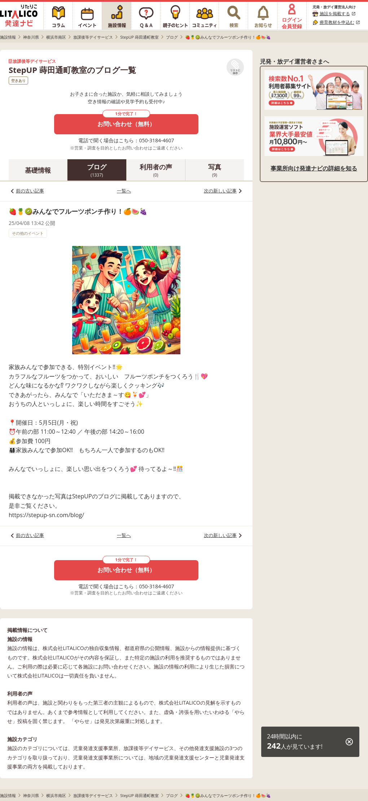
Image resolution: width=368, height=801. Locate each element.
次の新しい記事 (220, 190)
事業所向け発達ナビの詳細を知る (314, 168)
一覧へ (124, 190)
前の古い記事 (30, 190)
